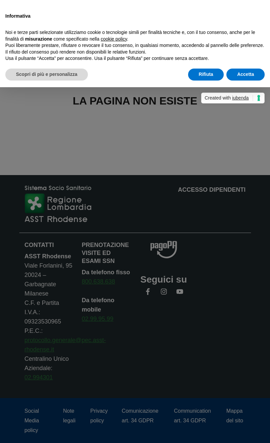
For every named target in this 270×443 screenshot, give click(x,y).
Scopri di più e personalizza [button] (46, 74)
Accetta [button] (245, 74)
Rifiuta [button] (206, 74)
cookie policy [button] (114, 39)
